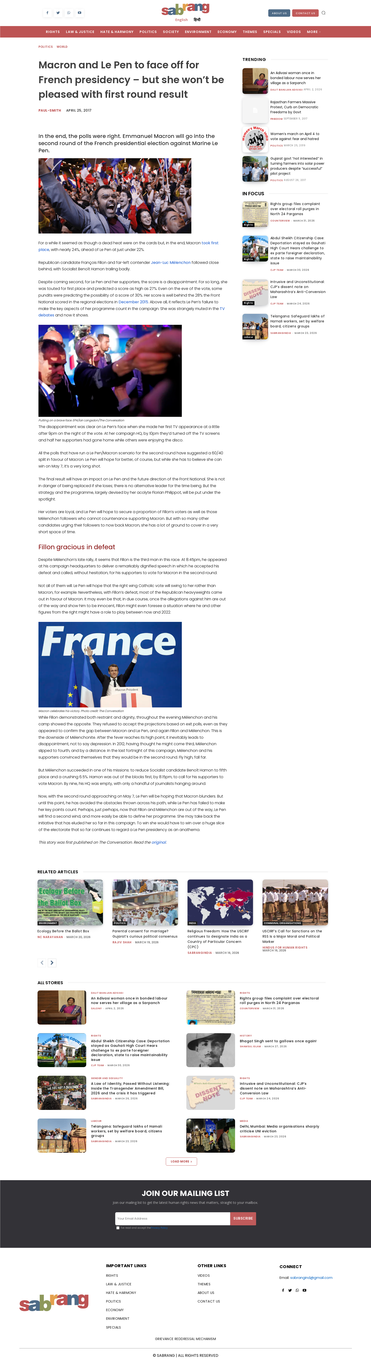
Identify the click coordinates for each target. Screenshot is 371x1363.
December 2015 (133, 302)
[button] (323, 12)
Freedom (276, 119)
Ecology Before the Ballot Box (63, 931)
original (158, 842)
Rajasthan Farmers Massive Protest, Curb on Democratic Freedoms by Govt (294, 107)
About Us (279, 13)
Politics (46, 47)
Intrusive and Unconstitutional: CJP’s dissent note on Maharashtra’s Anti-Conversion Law (298, 289)
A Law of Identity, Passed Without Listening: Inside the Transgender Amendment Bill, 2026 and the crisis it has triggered (130, 1088)
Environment (48, 923)
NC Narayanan (50, 937)
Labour (248, 337)
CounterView (280, 221)
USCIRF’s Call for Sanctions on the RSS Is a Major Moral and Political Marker (292, 936)
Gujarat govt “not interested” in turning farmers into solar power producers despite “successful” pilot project (297, 166)
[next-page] (52, 963)
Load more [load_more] (181, 1161)
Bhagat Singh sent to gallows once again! (278, 1041)
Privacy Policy (159, 1228)
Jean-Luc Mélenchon (171, 262)
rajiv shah (122, 942)
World (62, 47)
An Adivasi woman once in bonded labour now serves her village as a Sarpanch (295, 78)
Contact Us (305, 13)
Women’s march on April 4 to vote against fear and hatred (294, 136)
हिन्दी (197, 19)
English (181, 19)
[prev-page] (42, 963)
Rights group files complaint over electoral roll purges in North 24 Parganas (295, 208)
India (192, 923)
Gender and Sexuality (107, 1078)
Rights (248, 225)
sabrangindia (280, 333)
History (246, 1035)
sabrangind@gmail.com (311, 1277)
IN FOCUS (253, 193)
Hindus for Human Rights (285, 947)
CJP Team (277, 270)
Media (244, 1121)
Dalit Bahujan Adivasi (286, 90)
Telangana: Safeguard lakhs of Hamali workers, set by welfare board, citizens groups (297, 321)
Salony (96, 1008)
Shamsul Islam (250, 1046)
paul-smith (49, 110)
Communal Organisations (282, 923)
